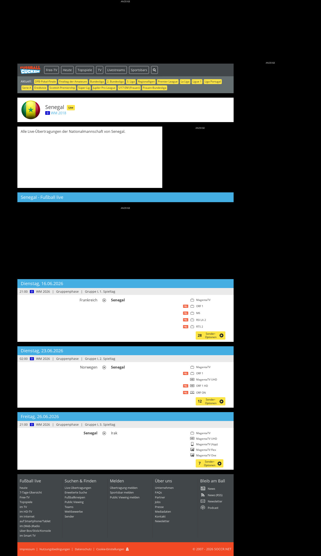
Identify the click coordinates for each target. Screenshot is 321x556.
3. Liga (131, 81)
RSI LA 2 (201, 320)
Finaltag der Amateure (73, 81)
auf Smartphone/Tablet (35, 521)
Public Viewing (74, 502)
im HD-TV (26, 512)
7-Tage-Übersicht (31, 492)
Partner (160, 497)
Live (70, 107)
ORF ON (201, 393)
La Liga (185, 81)
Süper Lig (84, 88)
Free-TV (51, 70)
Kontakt (160, 516)
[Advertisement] (125, 32)
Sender (69, 516)
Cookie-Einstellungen (110, 549)
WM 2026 (43, 291)
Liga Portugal (213, 81)
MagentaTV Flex (206, 450)
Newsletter (162, 521)
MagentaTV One (206, 455)
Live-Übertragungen (78, 488)
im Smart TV (28, 536)
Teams (69, 507)
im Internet (27, 516)
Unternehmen (164, 488)
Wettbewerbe (74, 512)
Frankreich (88, 300)
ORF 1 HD (202, 386)
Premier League (168, 81)
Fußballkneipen (75, 497)
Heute (67, 70)
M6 (198, 313)
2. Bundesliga (115, 81)
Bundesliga (97, 81)
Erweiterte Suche (76, 492)
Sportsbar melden (122, 492)
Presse (159, 507)
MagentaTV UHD (206, 379)
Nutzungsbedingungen (54, 549)
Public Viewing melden (125, 497)
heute (23, 488)
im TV (23, 507)
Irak (114, 433)
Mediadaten (163, 512)
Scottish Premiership (62, 88)
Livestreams (116, 70)
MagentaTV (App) (207, 444)
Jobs (157, 502)
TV (99, 70)
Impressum (27, 549)
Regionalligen (146, 81)
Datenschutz (83, 549)
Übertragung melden (124, 488)
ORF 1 (199, 306)
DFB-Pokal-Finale (45, 81)
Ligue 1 (197, 81)
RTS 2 (199, 326)
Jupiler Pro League (104, 88)
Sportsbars (139, 70)
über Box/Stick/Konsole (35, 531)
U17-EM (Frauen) (129, 88)
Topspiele (85, 70)
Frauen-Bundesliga (154, 88)
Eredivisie (40, 88)
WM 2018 (58, 113)
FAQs (158, 492)
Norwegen (88, 367)
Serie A (26, 88)
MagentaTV (203, 300)
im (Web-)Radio (30, 526)
